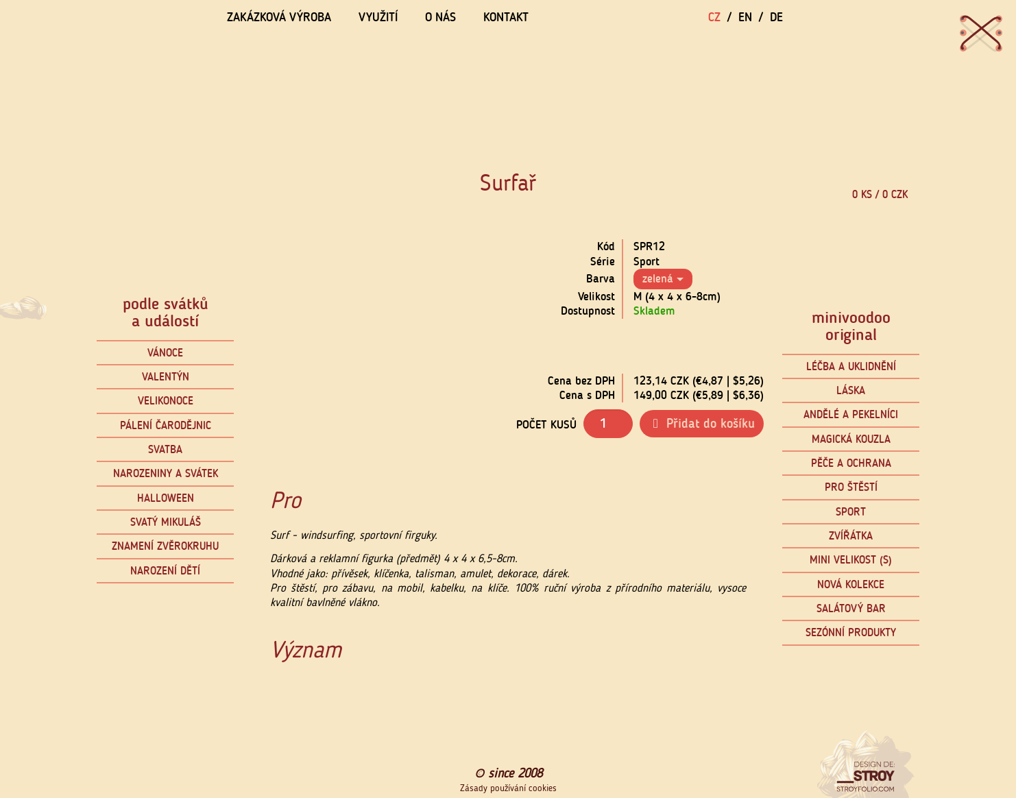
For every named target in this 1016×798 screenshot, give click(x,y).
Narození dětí (165, 570)
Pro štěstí (851, 487)
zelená (663, 278)
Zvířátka (851, 535)
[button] (268, 342)
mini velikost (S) (851, 559)
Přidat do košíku (702, 423)
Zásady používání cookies (508, 788)
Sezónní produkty (851, 632)
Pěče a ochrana (851, 463)
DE (776, 17)
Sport (851, 511)
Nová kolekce (850, 584)
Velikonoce (165, 400)
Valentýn (165, 376)
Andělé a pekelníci (850, 414)
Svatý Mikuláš (165, 522)
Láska (850, 390)
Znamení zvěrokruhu (165, 546)
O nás (440, 17)
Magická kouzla (851, 439)
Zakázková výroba (279, 17)
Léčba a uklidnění (851, 366)
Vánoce (165, 352)
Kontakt (506, 17)
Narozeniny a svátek (165, 473)
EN (745, 17)
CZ (714, 17)
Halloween (165, 498)
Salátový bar (851, 608)
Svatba (165, 449)
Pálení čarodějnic (165, 425)
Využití (378, 17)
